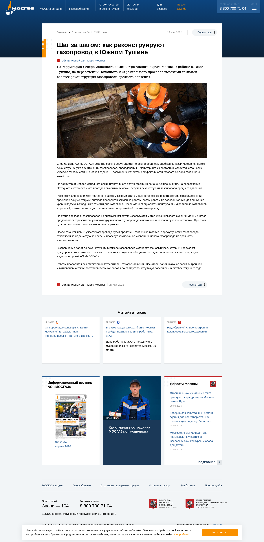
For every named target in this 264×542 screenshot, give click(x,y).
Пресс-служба (213, 485)
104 (65, 505)
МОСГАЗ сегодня (52, 485)
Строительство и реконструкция (120, 485)
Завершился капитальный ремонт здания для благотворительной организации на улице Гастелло (191, 417)
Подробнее (181, 534)
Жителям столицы (159, 485)
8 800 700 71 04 (233, 8)
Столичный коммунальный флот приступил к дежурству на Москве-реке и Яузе (192, 397)
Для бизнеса (187, 485)
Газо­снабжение (81, 485)
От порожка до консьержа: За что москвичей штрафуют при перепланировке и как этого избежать (69, 331)
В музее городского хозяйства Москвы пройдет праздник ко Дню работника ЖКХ (130, 331)
